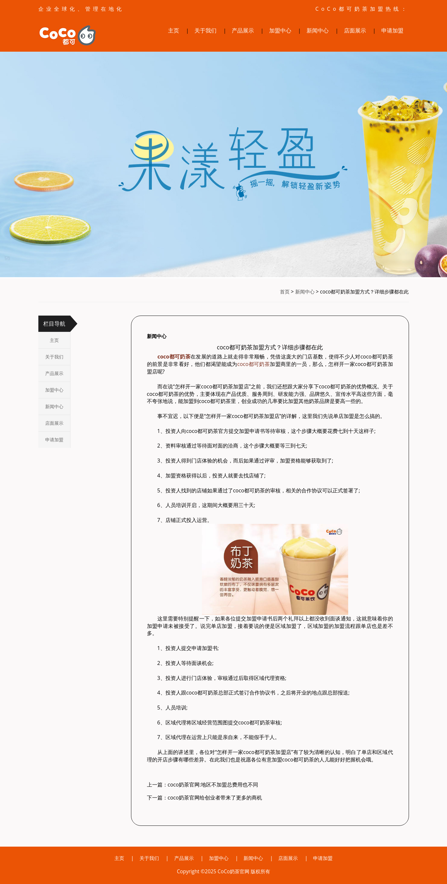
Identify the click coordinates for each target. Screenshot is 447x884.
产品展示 (243, 30)
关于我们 (205, 30)
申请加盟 (392, 30)
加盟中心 (280, 30)
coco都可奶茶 (253, 364)
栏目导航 (54, 323)
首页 (285, 291)
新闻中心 (318, 30)
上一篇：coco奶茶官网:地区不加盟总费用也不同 (202, 784)
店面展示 (355, 30)
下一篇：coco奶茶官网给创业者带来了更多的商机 (204, 797)
